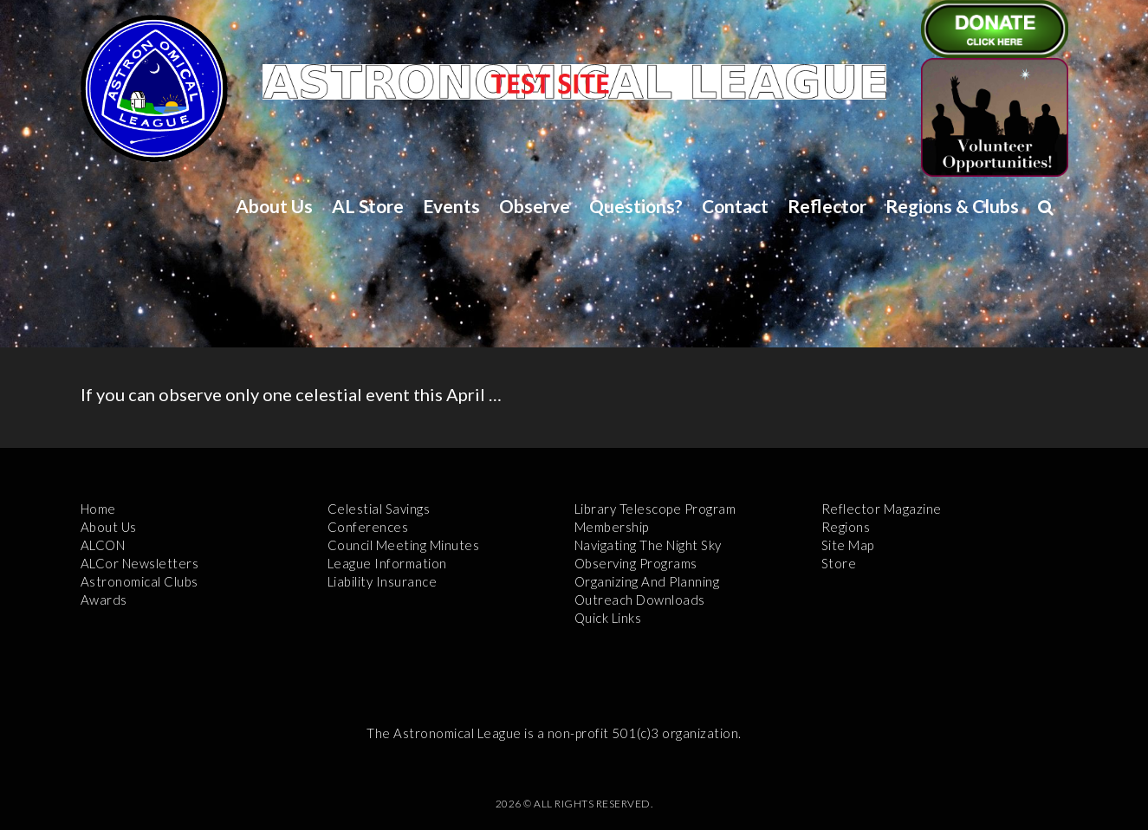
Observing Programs (635, 563)
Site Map (847, 545)
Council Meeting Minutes (404, 545)
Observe (534, 206)
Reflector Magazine (881, 508)
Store (839, 563)
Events (451, 206)
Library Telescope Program (655, 508)
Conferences (368, 527)
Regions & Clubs (952, 206)
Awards (104, 599)
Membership (611, 527)
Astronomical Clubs (139, 581)
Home (98, 508)
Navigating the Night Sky (648, 545)
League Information (387, 563)
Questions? (636, 206)
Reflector (827, 206)
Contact (735, 206)
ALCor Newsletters (140, 563)
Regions (846, 527)
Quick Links (608, 618)
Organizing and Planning (647, 581)
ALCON (103, 545)
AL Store (368, 206)
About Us (274, 206)
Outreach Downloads (639, 599)
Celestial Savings (379, 508)
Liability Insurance (383, 581)
